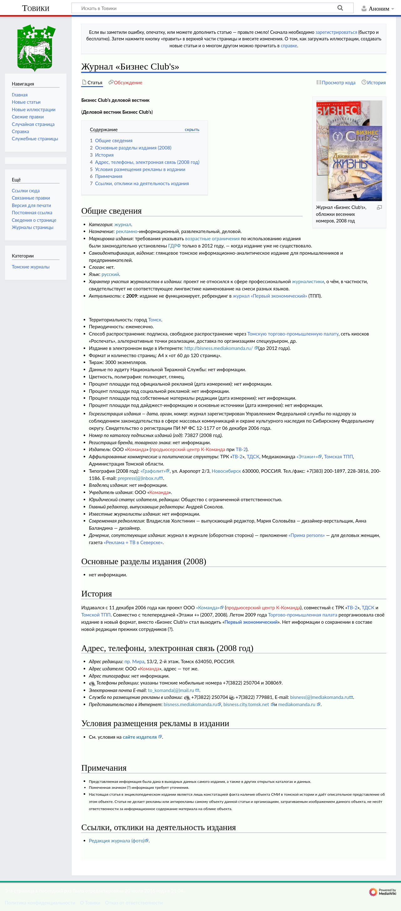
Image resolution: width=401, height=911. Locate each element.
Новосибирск (226, 471)
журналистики (308, 281)
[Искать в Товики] (212, 8)
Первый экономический (251, 622)
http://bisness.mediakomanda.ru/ (219, 348)
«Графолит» (153, 471)
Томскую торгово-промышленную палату (293, 333)
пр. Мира (134, 661)
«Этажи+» (307, 456)
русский (110, 274)
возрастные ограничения (212, 238)
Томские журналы (30, 266)
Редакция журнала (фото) (117, 840)
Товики (35, 8)
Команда (136, 449)
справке (289, 45)
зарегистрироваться (336, 32)
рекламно (127, 231)
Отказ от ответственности (134, 902)
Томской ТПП (96, 614)
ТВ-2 (241, 449)
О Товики (90, 902)
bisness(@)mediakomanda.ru (319, 697)
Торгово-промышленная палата (302, 614)
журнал (122, 224)
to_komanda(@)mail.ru (171, 690)
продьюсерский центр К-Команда (188, 449)
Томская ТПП (338, 456)
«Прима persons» (307, 535)
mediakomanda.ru (297, 704)
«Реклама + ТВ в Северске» (133, 542)
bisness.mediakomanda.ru (190, 704)
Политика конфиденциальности (40, 902)
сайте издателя (140, 737)
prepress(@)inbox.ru (138, 478)
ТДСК (253, 456)
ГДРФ (174, 245)
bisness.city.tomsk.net (246, 704)
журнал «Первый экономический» (270, 296)
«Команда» (208, 607)
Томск (154, 319)
